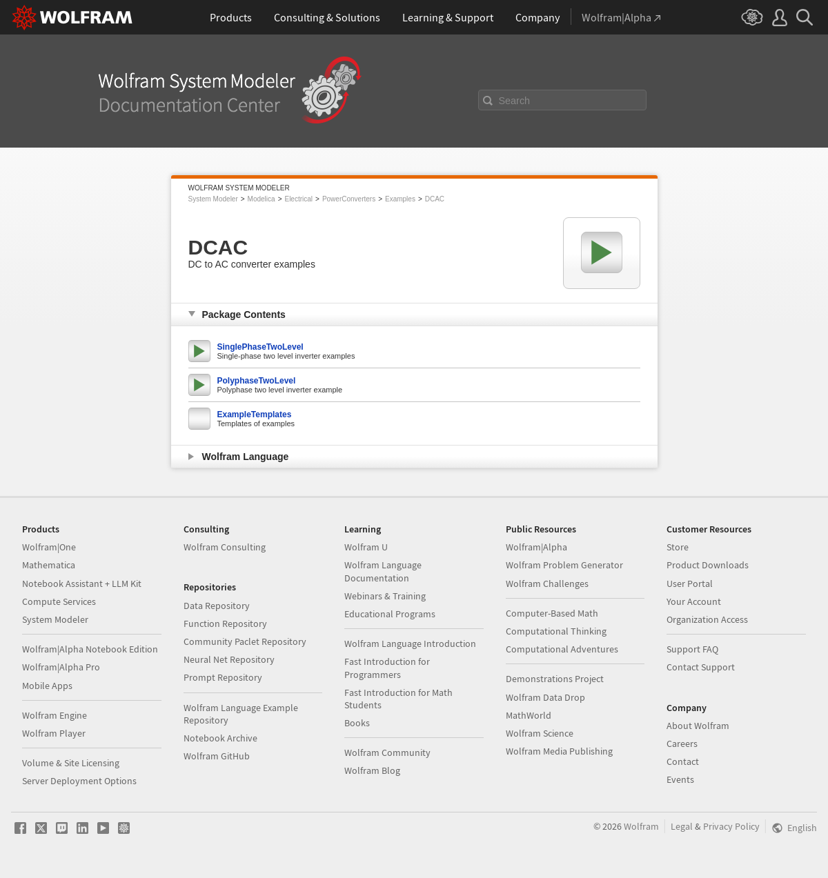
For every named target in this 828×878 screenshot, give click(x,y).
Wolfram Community (387, 752)
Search (515, 100)
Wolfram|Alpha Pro (61, 667)
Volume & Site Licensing (70, 763)
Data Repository (217, 605)
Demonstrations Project (555, 678)
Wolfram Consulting (225, 547)
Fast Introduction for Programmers (387, 667)
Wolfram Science (539, 733)
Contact (683, 761)
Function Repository (225, 623)
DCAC (434, 199)
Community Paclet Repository (245, 641)
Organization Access (707, 619)
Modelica (261, 199)
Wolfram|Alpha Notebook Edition (90, 649)
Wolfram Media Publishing (559, 751)
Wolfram (641, 826)
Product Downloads (708, 565)
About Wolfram (698, 725)
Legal (682, 826)
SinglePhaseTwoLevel (260, 347)
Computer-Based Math (552, 613)
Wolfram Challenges (547, 583)
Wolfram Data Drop (545, 697)
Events (680, 779)
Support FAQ (692, 649)
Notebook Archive (220, 738)
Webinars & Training (385, 596)
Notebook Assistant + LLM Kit (81, 583)
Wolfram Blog (372, 770)
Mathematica (48, 565)
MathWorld (528, 715)
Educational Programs (389, 614)
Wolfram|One (49, 547)
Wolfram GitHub (217, 756)
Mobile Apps (47, 685)
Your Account (694, 601)
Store (678, 547)
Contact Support (701, 667)
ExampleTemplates (254, 414)
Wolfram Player (54, 733)
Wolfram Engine (54, 715)
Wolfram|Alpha (536, 547)
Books (357, 723)
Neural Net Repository (229, 659)
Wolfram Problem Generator (564, 565)
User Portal (690, 583)
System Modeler (213, 199)
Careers (682, 743)
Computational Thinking (556, 631)
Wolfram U (366, 547)
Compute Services (59, 601)
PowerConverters (348, 199)
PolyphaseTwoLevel (256, 381)
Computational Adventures (562, 649)
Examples (400, 199)
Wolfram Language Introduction (410, 643)
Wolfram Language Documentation (383, 571)
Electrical (298, 199)
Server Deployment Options (79, 781)
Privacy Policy (731, 826)
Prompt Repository (223, 677)
